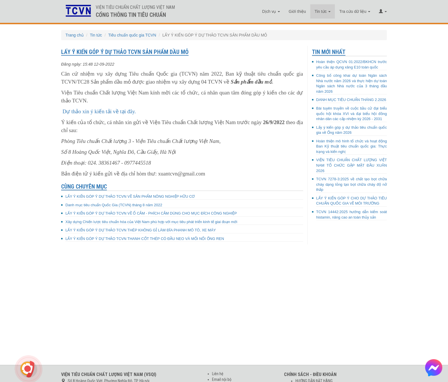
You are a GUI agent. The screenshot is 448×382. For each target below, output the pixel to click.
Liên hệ (217, 373)
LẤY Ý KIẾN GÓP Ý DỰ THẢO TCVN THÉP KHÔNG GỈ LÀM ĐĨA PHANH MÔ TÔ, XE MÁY (140, 230)
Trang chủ (74, 35)
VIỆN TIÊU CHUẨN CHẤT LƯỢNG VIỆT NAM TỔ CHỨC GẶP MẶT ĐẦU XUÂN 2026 (351, 165)
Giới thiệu (297, 11)
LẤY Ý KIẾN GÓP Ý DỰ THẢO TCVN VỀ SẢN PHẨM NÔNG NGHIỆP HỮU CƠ (130, 196)
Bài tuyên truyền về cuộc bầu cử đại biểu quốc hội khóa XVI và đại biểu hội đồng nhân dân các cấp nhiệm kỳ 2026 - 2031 (351, 113)
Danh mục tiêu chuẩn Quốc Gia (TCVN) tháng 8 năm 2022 (113, 205)
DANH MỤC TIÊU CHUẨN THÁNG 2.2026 (351, 100)
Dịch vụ (271, 11)
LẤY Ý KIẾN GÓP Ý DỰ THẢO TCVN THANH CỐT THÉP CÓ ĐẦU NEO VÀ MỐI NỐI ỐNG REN (144, 239)
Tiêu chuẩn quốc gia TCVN (132, 35)
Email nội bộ (221, 379)
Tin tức (323, 11)
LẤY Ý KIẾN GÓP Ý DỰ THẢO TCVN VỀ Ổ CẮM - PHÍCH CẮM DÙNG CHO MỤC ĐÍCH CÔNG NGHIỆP (151, 213)
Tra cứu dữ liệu (354, 11)
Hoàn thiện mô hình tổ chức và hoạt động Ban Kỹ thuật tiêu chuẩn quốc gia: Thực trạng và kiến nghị (351, 146)
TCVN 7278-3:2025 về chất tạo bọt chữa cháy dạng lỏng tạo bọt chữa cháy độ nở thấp (351, 184)
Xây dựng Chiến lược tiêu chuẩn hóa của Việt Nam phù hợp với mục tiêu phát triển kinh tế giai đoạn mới (151, 222)
